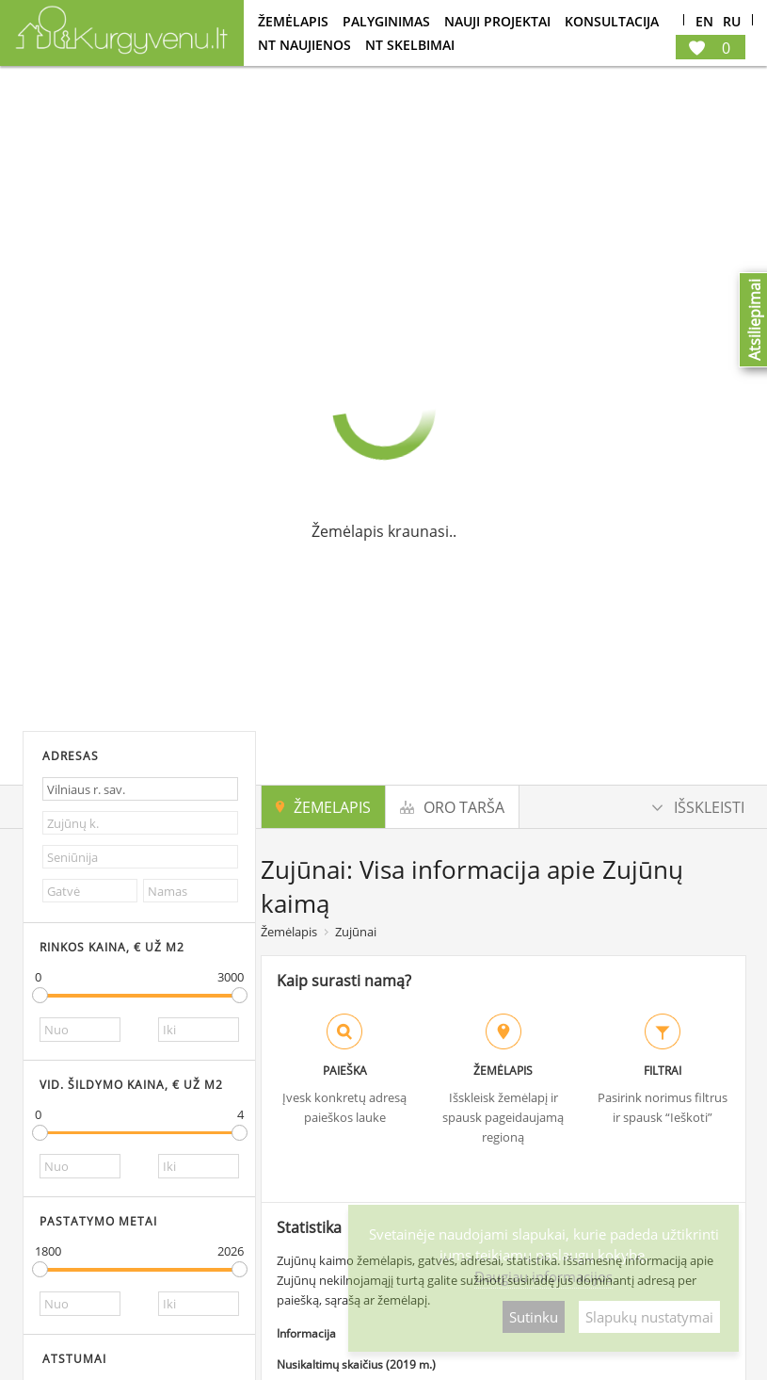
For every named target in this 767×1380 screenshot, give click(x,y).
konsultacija (612, 21)
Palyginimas (386, 21)
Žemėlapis (293, 21)
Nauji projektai (497, 21)
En (704, 22)
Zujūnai (355, 931)
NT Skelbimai (410, 45)
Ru (732, 22)
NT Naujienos (304, 45)
